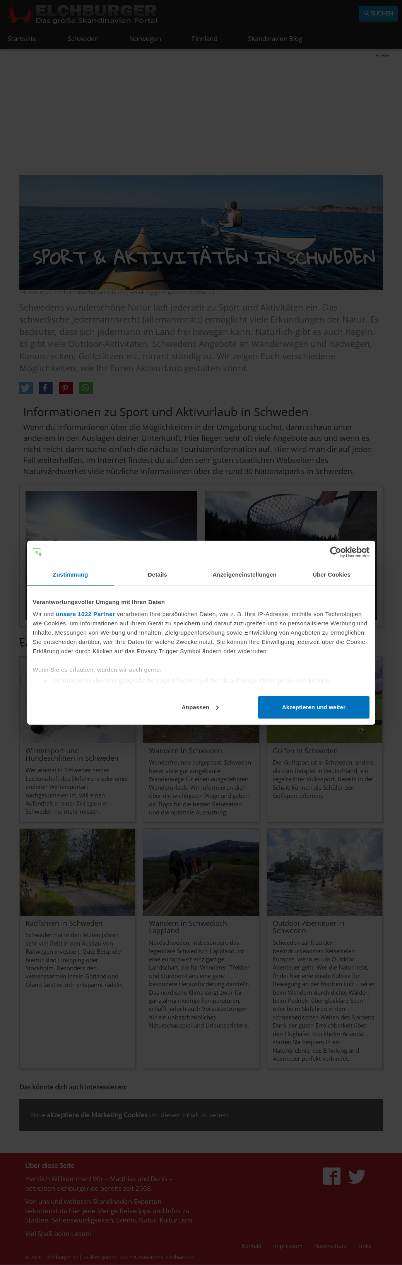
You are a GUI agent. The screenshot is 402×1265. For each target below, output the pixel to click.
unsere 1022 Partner (85, 614)
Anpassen (200, 707)
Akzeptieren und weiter (314, 707)
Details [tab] (157, 574)
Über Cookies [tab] (332, 574)
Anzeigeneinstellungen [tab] (244, 574)
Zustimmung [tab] (70, 574)
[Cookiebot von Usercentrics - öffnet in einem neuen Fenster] (335, 552)
